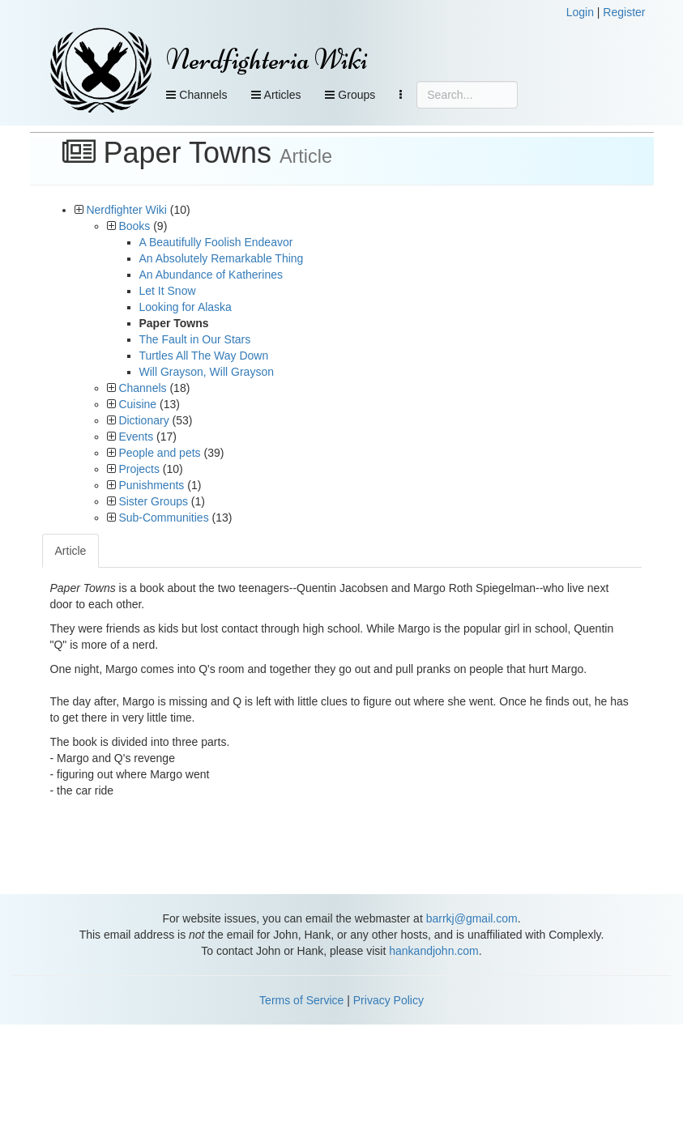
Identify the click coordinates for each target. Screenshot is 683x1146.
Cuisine (137, 404)
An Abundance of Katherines (211, 274)
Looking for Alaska (185, 306)
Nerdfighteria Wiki (267, 59)
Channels (196, 94)
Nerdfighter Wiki (126, 209)
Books (134, 225)
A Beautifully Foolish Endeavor (216, 242)
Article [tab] (71, 550)
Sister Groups (153, 501)
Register (624, 12)
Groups (350, 94)
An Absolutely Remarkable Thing (221, 258)
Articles (276, 94)
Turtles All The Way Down (204, 355)
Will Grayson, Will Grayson (206, 371)
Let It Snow (167, 290)
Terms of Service (301, 1000)
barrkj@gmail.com (472, 918)
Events (135, 436)
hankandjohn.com (434, 950)
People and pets (159, 452)
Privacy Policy (388, 1000)
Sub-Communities (163, 517)
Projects (139, 468)
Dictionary (143, 420)
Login (580, 12)
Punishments (151, 485)
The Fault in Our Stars (195, 339)
